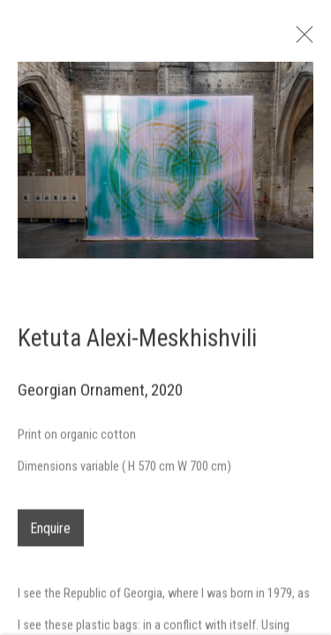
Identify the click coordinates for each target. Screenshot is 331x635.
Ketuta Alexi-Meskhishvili (137, 344)
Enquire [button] (51, 535)
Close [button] (312, 39)
